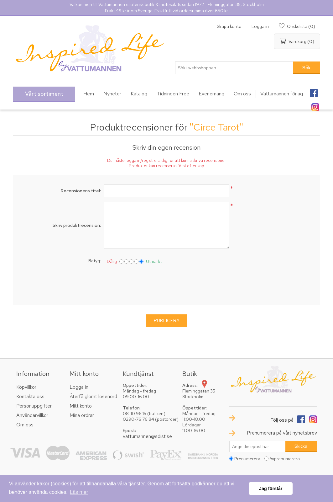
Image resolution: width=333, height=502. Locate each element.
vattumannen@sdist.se (147, 436)
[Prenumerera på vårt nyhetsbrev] (257, 446)
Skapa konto (229, 26)
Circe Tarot (216, 127)
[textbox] (234, 67)
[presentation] (166, 283)
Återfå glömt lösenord (93, 396)
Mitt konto (81, 406)
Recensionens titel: (81, 191)
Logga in (260, 26)
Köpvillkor (26, 387)
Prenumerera (247, 459)
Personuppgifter (34, 406)
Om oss (25, 424)
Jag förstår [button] (270, 488)
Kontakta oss (30, 396)
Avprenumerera (284, 459)
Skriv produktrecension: (77, 225)
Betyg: (94, 261)
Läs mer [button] (79, 492)
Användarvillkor (32, 415)
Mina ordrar (82, 415)
